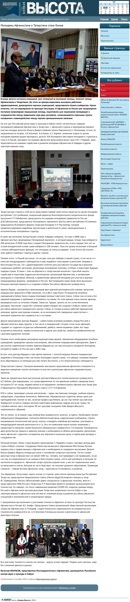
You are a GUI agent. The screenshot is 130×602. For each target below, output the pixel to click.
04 (101, 8)
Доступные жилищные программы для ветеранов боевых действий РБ (114, 205)
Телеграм (104, 31)
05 (105, 8)
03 (127, 6)
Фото (103, 85)
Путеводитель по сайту (110, 73)
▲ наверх (6, 599)
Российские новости (109, 149)
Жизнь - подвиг (107, 164)
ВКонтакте (105, 36)
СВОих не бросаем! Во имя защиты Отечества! (115, 101)
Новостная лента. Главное (111, 107)
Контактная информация (111, 68)
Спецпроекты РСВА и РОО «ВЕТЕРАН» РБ (111, 189)
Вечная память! (107, 245)
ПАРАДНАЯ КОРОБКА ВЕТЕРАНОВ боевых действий (114, 133)
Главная (104, 19)
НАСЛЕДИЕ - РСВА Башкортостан (114, 183)
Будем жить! (106, 240)
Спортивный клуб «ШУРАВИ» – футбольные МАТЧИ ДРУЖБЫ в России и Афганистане (113, 124)
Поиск (124, 19)
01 (118, 6)
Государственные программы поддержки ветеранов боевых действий (113, 215)
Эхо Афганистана (108, 235)
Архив (114, 19)
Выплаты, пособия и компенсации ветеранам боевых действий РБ (114, 197)
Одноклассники (107, 41)
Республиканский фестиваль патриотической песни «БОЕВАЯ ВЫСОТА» (114, 114)
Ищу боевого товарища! (111, 230)
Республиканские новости (111, 144)
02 (122, 6)
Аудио (103, 95)
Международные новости (46, 579)
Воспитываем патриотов (110, 159)
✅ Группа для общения (110, 58)
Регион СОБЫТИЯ (108, 139)
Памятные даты (107, 169)
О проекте (105, 53)
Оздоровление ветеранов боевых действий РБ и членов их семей (114, 224)
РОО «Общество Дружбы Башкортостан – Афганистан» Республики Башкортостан (113, 176)
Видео (103, 90)
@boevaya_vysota (66, 588)
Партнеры (105, 63)
